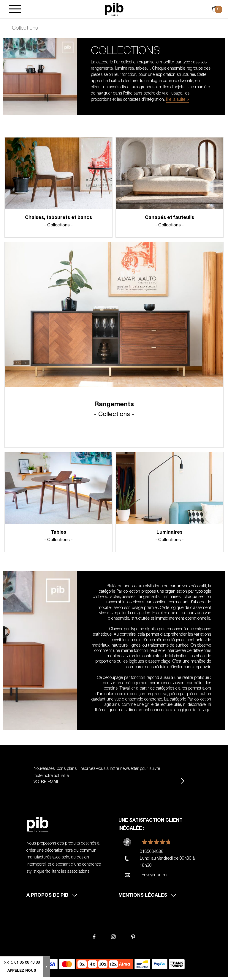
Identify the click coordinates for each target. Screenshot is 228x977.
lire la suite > (177, 100)
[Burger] (15, 9)
